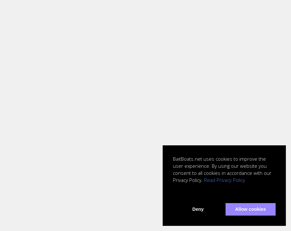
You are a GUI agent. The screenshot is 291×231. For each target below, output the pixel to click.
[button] (174, 194)
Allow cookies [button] (250, 209)
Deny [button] (198, 209)
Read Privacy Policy (224, 180)
